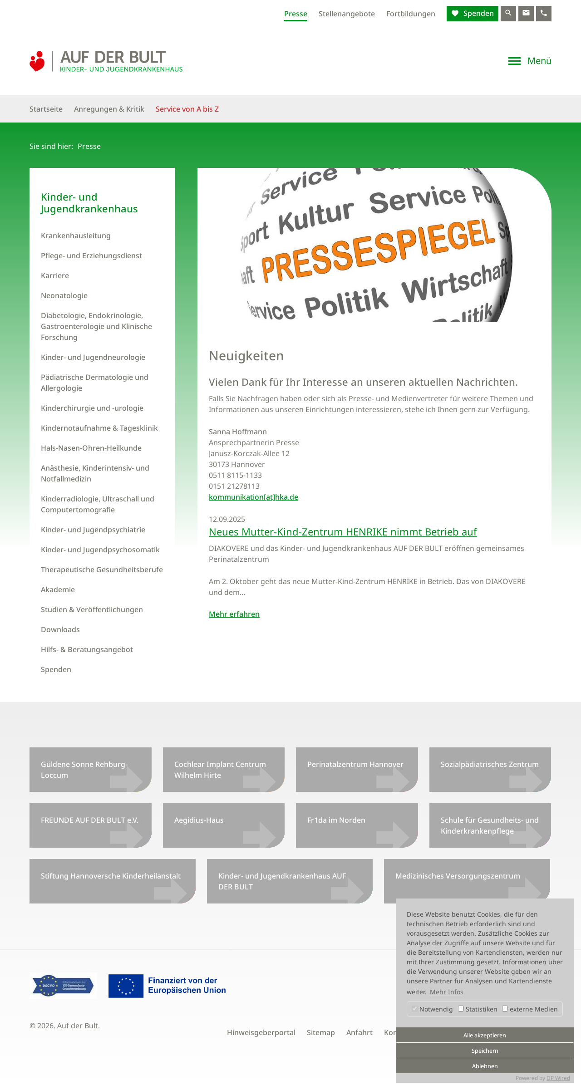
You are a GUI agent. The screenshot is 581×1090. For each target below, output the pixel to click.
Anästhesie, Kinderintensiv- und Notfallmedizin (95, 473)
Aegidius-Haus (199, 820)
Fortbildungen (410, 14)
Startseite (46, 109)
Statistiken (477, 1009)
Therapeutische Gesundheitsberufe (102, 569)
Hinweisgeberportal (261, 1032)
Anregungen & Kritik (109, 109)
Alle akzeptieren (484, 1035)
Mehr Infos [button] (446, 991)
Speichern (485, 1051)
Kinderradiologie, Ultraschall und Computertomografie (97, 504)
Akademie (58, 589)
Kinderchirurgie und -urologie (92, 408)
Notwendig (432, 1009)
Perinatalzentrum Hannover (355, 764)
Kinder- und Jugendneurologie (93, 357)
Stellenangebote (347, 14)
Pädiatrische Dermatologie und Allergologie (94, 382)
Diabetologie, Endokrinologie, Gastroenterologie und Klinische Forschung (96, 326)
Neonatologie (64, 295)
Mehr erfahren (234, 614)
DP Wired (558, 1078)
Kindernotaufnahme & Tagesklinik (99, 428)
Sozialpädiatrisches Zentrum (490, 764)
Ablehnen (485, 1066)
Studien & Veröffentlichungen (92, 609)
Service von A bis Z (187, 109)
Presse (295, 14)
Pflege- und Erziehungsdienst (91, 255)
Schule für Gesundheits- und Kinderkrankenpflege (490, 825)
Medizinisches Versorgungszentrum (457, 876)
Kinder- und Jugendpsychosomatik (100, 550)
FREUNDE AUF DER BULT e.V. (89, 820)
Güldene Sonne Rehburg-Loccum (84, 769)
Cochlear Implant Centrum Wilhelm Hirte (220, 769)
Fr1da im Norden (336, 820)
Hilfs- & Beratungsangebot (87, 649)
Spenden (478, 13)
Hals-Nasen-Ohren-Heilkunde (91, 448)
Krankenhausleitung (76, 236)
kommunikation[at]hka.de (253, 497)
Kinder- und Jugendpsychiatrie (93, 530)
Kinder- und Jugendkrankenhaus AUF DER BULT (282, 881)
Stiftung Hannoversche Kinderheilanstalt (111, 876)
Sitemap (321, 1032)
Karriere (55, 275)
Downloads (60, 629)
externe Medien (530, 1009)
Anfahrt (359, 1032)
